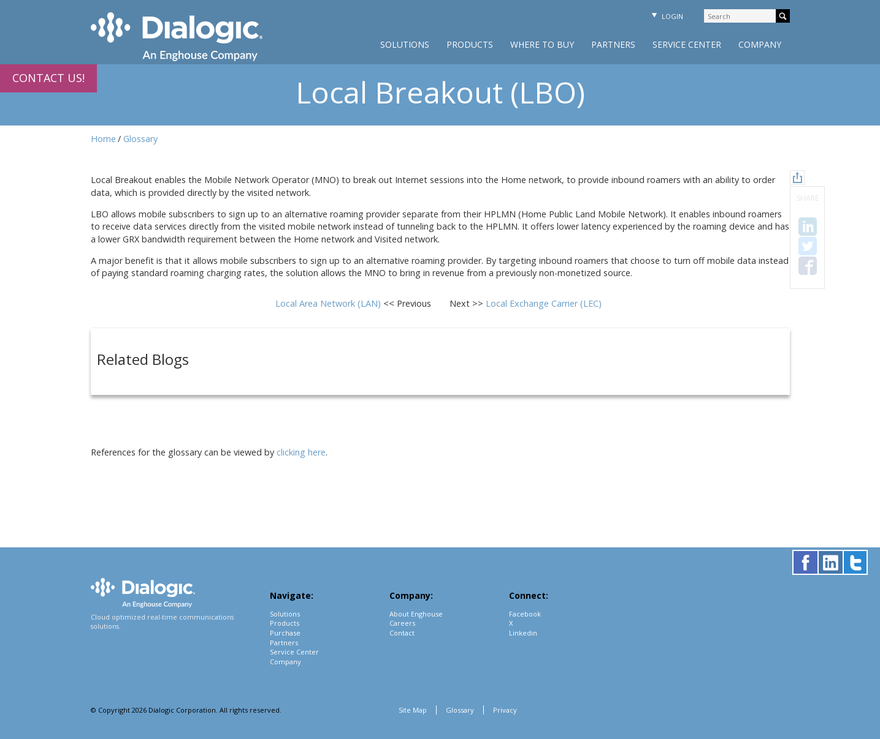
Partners (613, 44)
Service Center (686, 44)
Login (666, 16)
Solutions (404, 44)
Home (103, 138)
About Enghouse (416, 613)
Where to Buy (542, 44)
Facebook (525, 613)
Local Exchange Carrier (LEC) (544, 303)
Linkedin (523, 632)
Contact (402, 632)
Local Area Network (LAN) (329, 303)
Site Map (413, 710)
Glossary (140, 138)
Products (469, 44)
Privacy (505, 710)
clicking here (301, 452)
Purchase (285, 632)
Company (759, 44)
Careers (402, 623)
